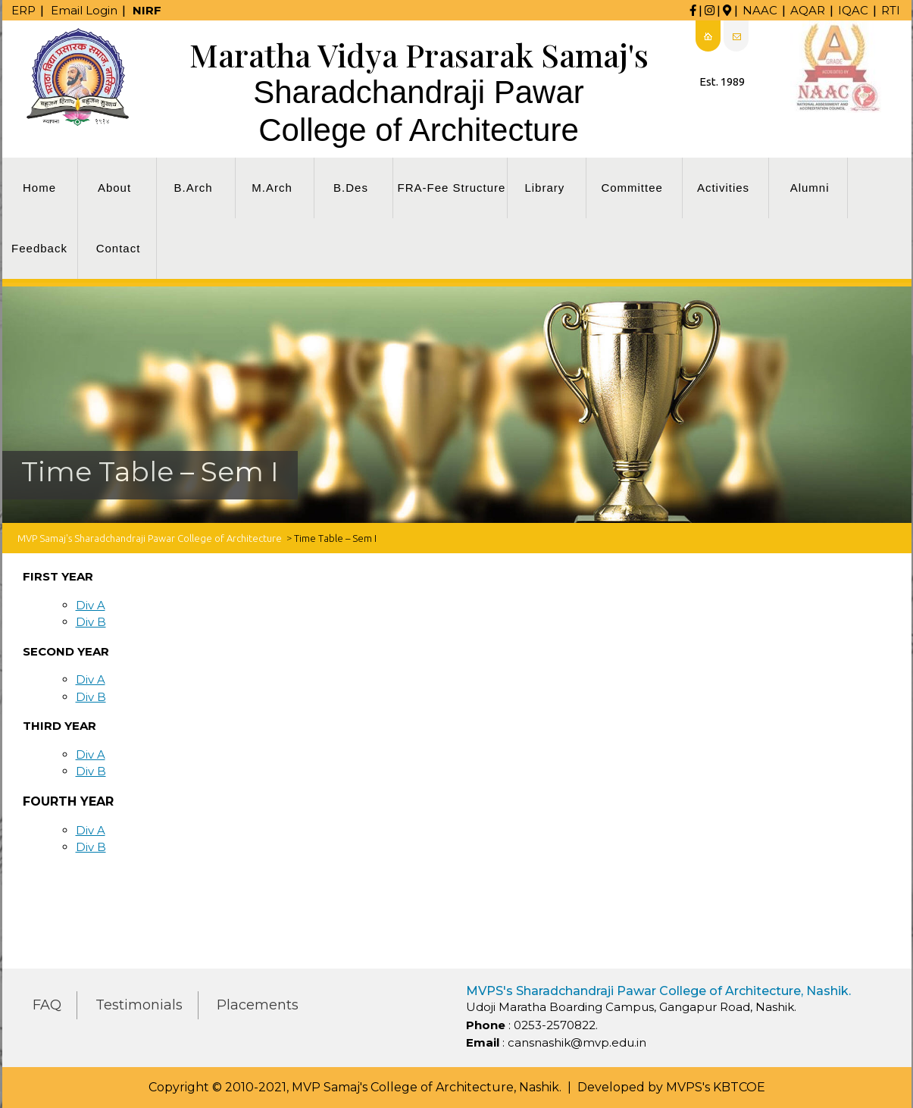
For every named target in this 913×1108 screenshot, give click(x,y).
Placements (258, 1005)
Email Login (84, 10)
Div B (91, 622)
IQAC (853, 10)
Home (39, 187)
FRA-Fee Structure (452, 187)
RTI (890, 10)
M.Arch (272, 187)
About (114, 187)
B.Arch (193, 187)
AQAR (807, 10)
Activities (723, 187)
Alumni (810, 187)
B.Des (350, 187)
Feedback (39, 248)
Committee (632, 187)
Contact (118, 248)
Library (544, 187)
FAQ (47, 1005)
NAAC (760, 10)
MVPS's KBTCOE (715, 1087)
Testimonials (139, 1005)
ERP (23, 10)
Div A (90, 605)
